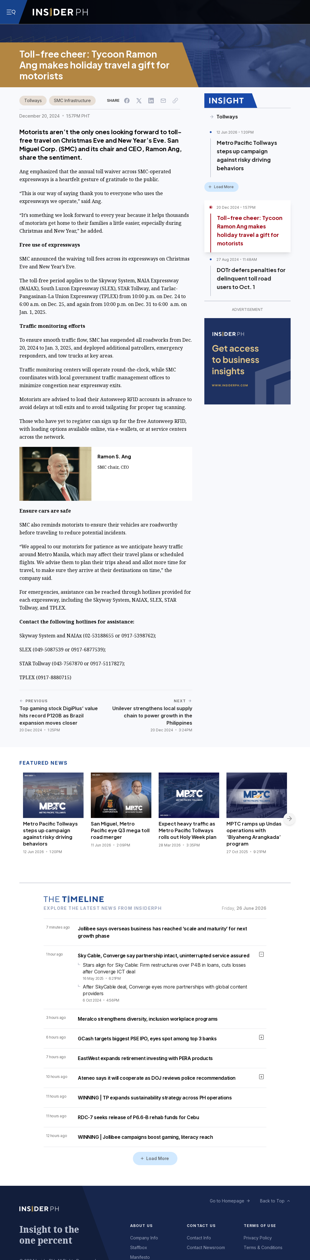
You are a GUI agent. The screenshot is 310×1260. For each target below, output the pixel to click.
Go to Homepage (227, 1200)
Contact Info (199, 1237)
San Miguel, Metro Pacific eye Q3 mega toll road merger (120, 830)
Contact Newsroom (206, 1247)
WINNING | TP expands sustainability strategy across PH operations (155, 1098)
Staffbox (138, 1247)
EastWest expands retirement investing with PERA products (145, 1058)
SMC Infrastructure (72, 100)
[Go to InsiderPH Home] (60, 12)
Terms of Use (260, 1225)
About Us (141, 1225)
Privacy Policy (258, 1237)
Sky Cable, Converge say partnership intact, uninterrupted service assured (163, 955)
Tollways (33, 100)
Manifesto (140, 1257)
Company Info (144, 1237)
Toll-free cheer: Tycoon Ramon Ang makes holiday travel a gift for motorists (249, 230)
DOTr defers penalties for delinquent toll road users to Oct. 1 (251, 278)
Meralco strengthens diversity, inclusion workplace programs (147, 1019)
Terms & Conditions (263, 1247)
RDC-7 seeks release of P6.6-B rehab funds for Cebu (138, 1117)
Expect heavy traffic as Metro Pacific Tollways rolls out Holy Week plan (187, 830)
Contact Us (201, 1225)
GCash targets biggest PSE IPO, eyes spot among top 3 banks (147, 1039)
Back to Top (272, 1200)
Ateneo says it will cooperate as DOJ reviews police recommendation (157, 1078)
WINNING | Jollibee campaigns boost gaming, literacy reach (145, 1137)
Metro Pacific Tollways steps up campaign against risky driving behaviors (247, 155)
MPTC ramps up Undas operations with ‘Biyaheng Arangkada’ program (254, 833)
